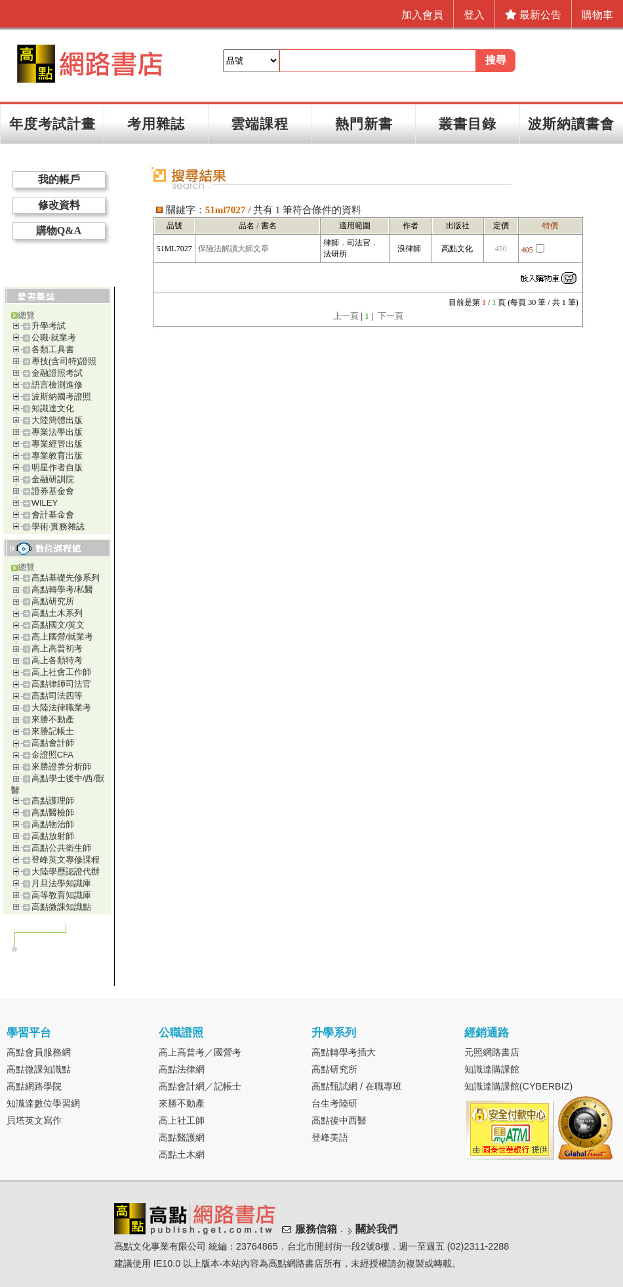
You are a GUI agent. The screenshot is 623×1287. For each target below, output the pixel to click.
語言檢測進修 (57, 385)
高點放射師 (52, 836)
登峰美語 (330, 1137)
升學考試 (48, 326)
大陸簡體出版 (57, 420)
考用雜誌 (156, 123)
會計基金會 (52, 515)
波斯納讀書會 (571, 123)
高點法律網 (182, 1069)
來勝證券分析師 (61, 766)
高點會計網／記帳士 (200, 1086)
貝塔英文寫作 (34, 1120)
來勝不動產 (52, 719)
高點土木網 (182, 1154)
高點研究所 (52, 601)
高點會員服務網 (39, 1052)
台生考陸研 (334, 1103)
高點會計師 (52, 743)
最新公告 (533, 14)
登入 (474, 14)
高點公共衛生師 (61, 848)
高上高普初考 (57, 648)
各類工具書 (52, 349)
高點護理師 (52, 801)
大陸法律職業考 (61, 707)
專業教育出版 (57, 455)
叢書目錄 (467, 123)
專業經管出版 (57, 444)
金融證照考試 (57, 373)
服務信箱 (316, 1229)
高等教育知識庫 (61, 895)
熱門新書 (364, 123)
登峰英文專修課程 (65, 860)
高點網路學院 (34, 1086)
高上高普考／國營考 (200, 1052)
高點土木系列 (57, 613)
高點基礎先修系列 (65, 577)
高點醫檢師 (52, 812)
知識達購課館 (491, 1069)
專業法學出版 (57, 432)
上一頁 (346, 316)
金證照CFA (52, 755)
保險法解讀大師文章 (233, 248)
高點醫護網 (182, 1137)
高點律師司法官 (61, 684)
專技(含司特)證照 (64, 361)
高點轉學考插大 (344, 1052)
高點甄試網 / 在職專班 (357, 1086)
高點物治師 (52, 824)
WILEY (44, 503)
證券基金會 (52, 491)
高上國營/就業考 (62, 637)
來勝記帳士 (52, 731)
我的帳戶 (59, 179)
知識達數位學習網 (43, 1103)
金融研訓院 (52, 479)
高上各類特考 (57, 660)
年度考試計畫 (52, 123)
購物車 (597, 14)
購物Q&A (58, 230)
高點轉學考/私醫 (62, 589)
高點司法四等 (57, 696)
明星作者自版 (57, 467)
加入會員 (422, 14)
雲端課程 (260, 123)
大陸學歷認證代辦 (65, 871)
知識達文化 (52, 408)
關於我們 (376, 1229)
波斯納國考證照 (61, 396)
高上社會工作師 (61, 672)
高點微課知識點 (61, 907)
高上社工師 (182, 1120)
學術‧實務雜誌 (58, 526)
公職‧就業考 (53, 337)
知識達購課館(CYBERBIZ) (518, 1086)
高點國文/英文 (58, 625)
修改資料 (59, 205)
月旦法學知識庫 (61, 883)
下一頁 (390, 316)
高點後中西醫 (339, 1120)
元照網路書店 (491, 1052)
